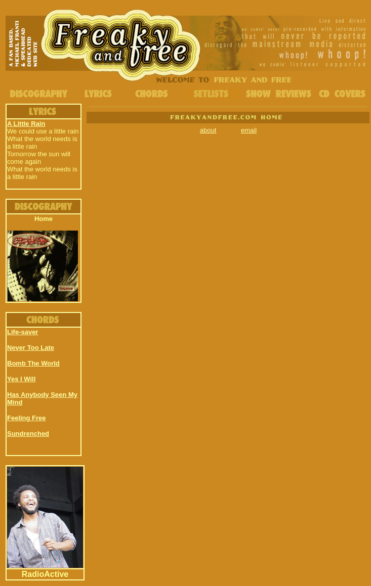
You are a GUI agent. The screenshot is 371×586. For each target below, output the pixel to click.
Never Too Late (30, 347)
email (249, 130)
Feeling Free (26, 418)
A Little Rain (26, 123)
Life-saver (22, 332)
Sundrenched (28, 433)
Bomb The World (33, 363)
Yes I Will (21, 379)
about (208, 130)
